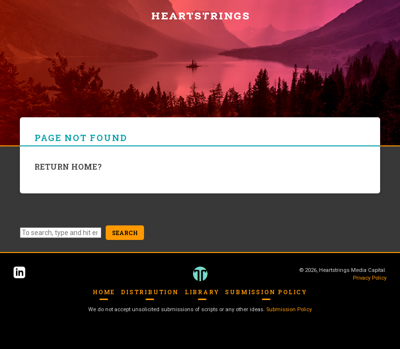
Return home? (68, 166)
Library (202, 292)
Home (104, 292)
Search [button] (125, 233)
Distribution (150, 292)
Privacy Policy (369, 278)
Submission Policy (266, 292)
